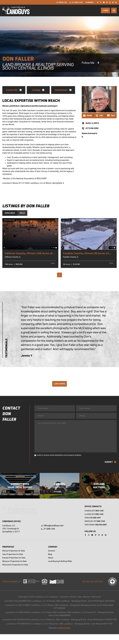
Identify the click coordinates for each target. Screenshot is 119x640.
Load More (59, 384)
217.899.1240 (97, 516)
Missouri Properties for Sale (15, 567)
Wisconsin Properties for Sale (16, 570)
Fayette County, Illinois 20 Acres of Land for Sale (87, 253)
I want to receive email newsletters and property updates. (58, 460)
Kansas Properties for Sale (14, 563)
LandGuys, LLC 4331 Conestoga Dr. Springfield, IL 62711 (11, 534)
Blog (50, 560)
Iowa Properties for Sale (13, 560)
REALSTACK (64, 634)
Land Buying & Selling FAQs (60, 567)
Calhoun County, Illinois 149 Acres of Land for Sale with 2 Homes (30, 253)
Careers (51, 556)
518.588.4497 (95, 523)
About (51, 563)
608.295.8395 (101, 530)
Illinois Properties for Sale (14, 556)
